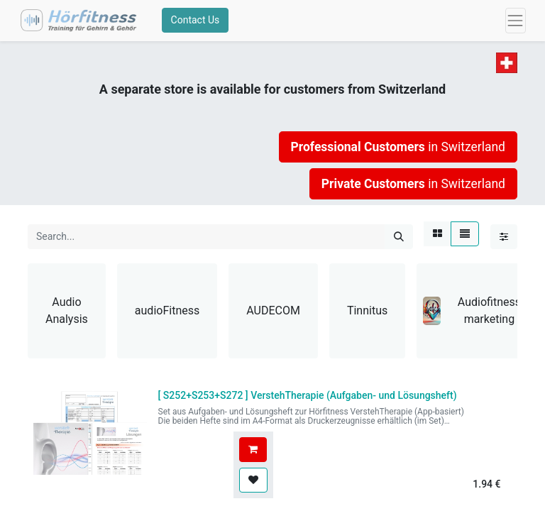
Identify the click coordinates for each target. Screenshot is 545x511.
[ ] (307, 401)
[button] (253, 456)
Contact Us (198, 23)
